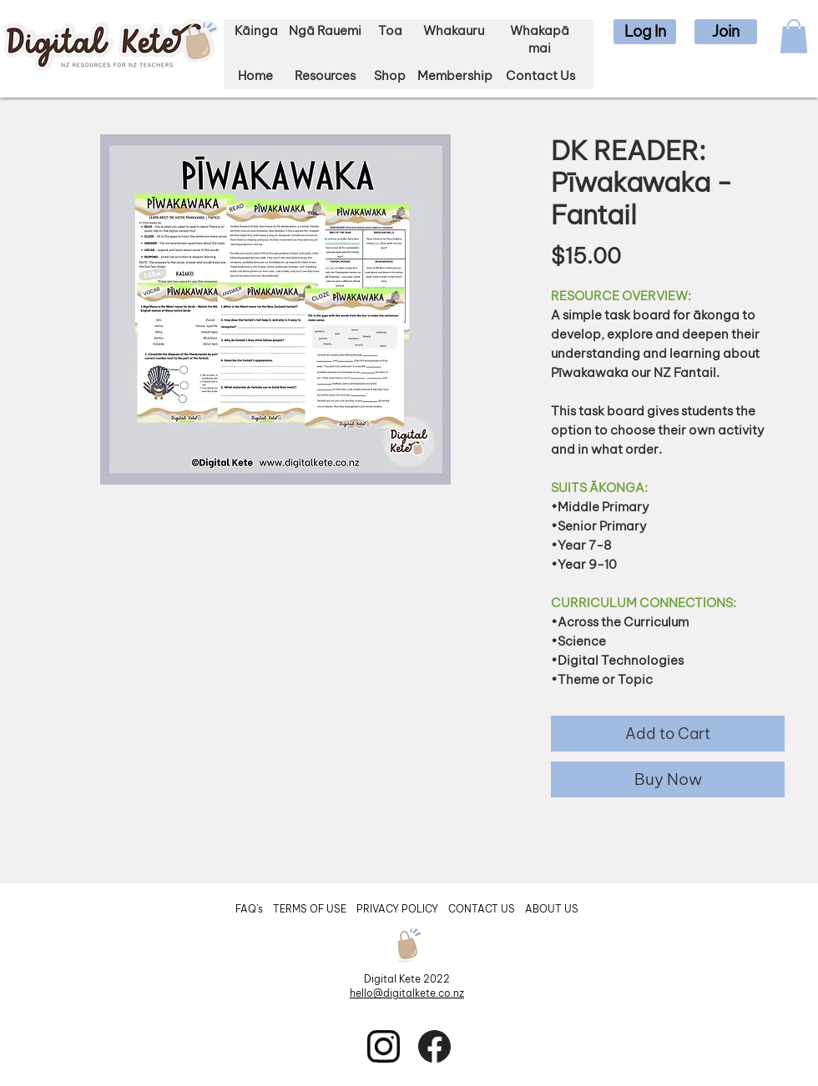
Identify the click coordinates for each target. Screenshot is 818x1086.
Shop (390, 75)
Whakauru (453, 30)
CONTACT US (481, 908)
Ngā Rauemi (325, 30)
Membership (454, 75)
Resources (325, 75)
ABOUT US (551, 908)
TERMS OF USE (309, 908)
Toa (390, 30)
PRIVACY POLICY (398, 908)
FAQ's (250, 908)
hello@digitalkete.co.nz (407, 993)
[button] (645, 31)
